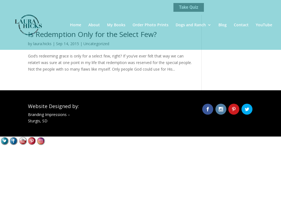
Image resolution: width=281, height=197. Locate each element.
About (94, 25)
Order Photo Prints (150, 25)
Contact (241, 25)
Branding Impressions (47, 114)
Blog (222, 25)
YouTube (264, 25)
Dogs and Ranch (191, 25)
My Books (116, 25)
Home (75, 25)
